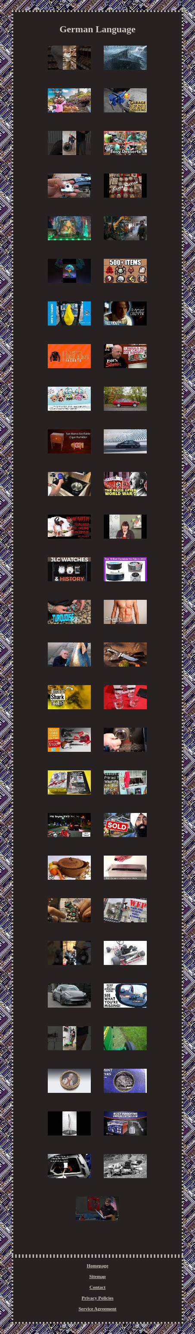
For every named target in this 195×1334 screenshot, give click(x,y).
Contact (97, 1287)
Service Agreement (97, 1308)
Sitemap (97, 1276)
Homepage (97, 1265)
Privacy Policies (97, 1297)
